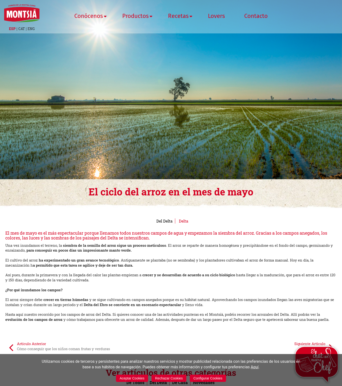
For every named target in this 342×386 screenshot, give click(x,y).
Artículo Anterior (59, 347)
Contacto (256, 16)
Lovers (216, 16)
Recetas (178, 16)
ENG (31, 28)
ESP (12, 28)
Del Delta (164, 221)
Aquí (254, 367)
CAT (21, 28)
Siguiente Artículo (313, 347)
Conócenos (88, 16)
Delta (183, 221)
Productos (135, 16)
